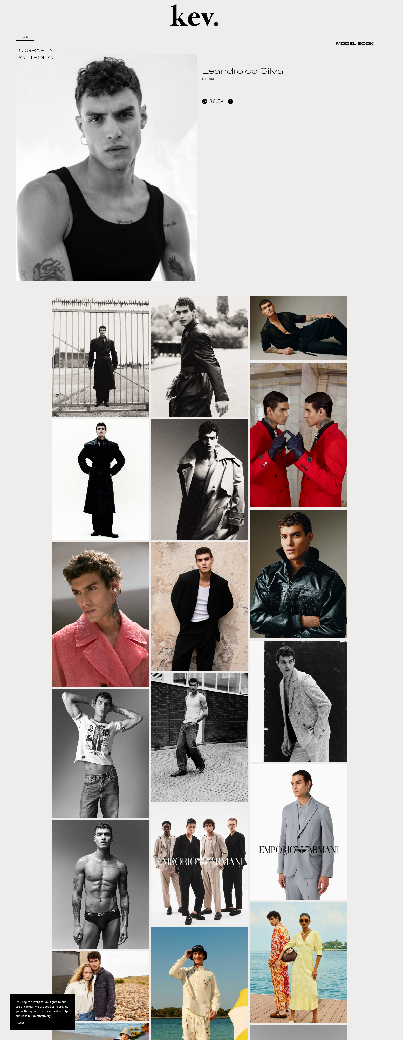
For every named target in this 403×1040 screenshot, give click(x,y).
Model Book (355, 44)
